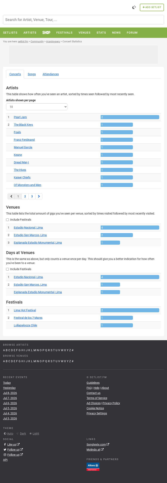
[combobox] (83, 19)
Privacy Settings (97, 413)
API (5, 459)
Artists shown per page (21, 100)
